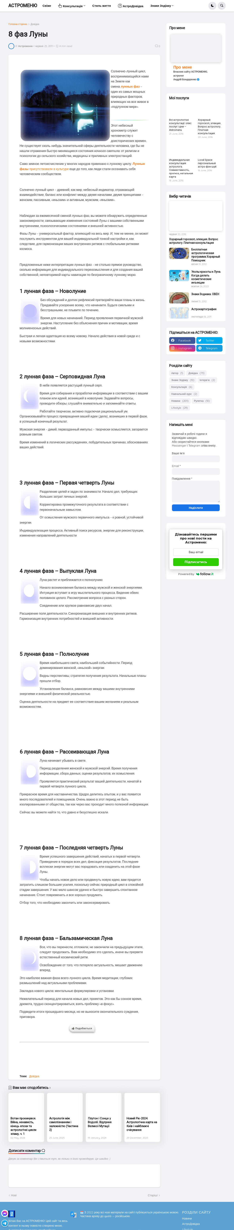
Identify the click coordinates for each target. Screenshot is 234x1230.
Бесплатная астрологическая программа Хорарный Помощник (205, 255)
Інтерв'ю (207, 380)
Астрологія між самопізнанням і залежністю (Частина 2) (63, 1124)
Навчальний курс (184, 394)
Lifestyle (179, 408)
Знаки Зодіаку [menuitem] (161, 6)
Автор (177, 373)
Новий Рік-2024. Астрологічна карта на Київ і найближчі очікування (142, 1124)
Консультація (181, 387)
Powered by (195, 574)
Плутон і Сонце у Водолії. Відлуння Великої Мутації (99, 1122)
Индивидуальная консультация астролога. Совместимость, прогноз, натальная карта (181, 168)
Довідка (35, 24)
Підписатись (196, 562)
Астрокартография (203, 309)
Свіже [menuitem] (46, 6)
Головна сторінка (17, 24)
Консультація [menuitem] (70, 5)
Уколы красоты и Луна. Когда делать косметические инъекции (206, 277)
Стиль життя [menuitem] (101, 6)
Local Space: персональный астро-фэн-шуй (207, 163)
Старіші (152, 1195)
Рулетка (202, 401)
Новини (180, 401)
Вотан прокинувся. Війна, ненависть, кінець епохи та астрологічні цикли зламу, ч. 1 (23, 1126)
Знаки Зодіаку (182, 380)
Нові (13, 1195)
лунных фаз (130, 86)
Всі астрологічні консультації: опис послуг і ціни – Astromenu (180, 124)
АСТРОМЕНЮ (22, 5)
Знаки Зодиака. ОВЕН (205, 294)
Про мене (182, 67)
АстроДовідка (191, 1224)
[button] (212, 6)
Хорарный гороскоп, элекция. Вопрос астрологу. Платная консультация (209, 126)
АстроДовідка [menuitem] (130, 5)
